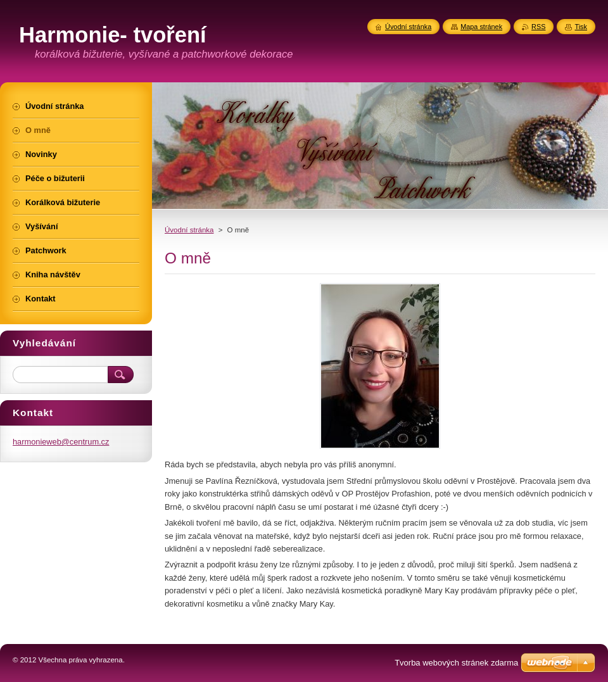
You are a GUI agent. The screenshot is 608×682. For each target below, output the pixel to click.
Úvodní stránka (189, 230)
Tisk (580, 26)
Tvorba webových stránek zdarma (456, 662)
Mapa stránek (481, 26)
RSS (538, 26)
